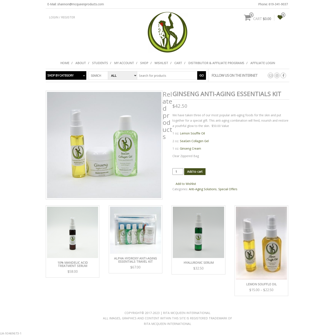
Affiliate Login (262, 63)
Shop (144, 63)
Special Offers (227, 189)
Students (100, 63)
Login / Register (62, 17)
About (80, 63)
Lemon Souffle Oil (192, 133)
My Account (124, 63)
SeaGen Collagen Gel (194, 141)
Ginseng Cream (190, 148)
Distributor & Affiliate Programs (216, 63)
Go (201, 75)
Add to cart (195, 171)
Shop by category (60, 75)
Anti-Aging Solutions (203, 189)
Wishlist (161, 63)
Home (64, 63)
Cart (178, 63)
